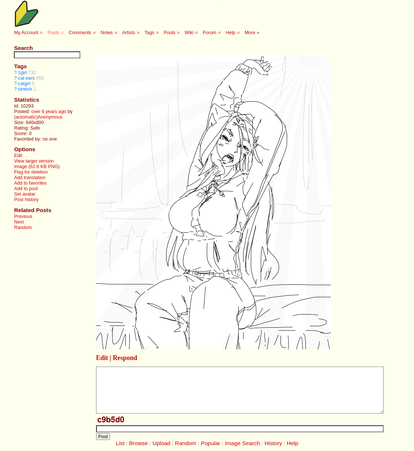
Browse (138, 443)
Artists (128, 32)
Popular (210, 443)
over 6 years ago (48, 111)
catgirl (24, 83)
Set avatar (24, 194)
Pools (169, 32)
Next (18, 222)
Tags (149, 32)
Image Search (242, 443)
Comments (80, 32)
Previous (23, 216)
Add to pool (26, 188)
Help (230, 32)
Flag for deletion (31, 172)
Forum (209, 32)
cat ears (26, 78)
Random (23, 227)
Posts (53, 32)
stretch (25, 89)
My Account (26, 32)
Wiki (189, 32)
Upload (162, 443)
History (273, 443)
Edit (18, 155)
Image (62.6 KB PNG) (36, 166)
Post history (26, 199)
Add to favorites (30, 183)
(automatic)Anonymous (38, 117)
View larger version (34, 161)
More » (252, 32)
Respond (125, 357)
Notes (106, 32)
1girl (22, 72)
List (120, 443)
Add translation (29, 177)
